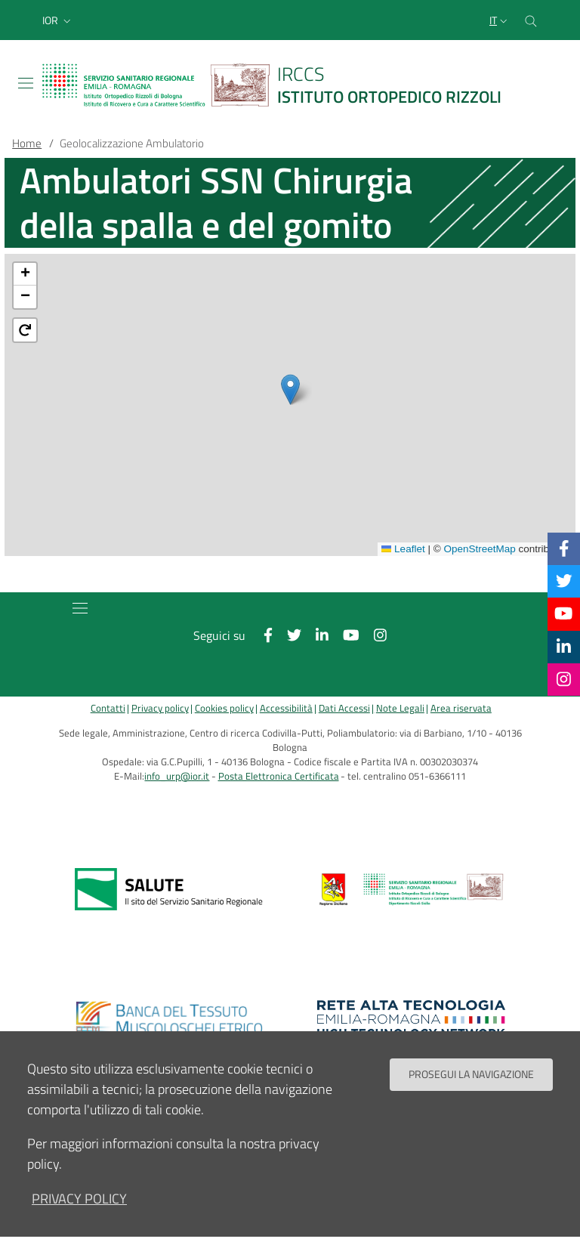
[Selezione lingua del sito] (500, 20)
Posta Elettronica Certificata (278, 776)
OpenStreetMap (479, 549)
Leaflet (403, 549)
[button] (58, 20)
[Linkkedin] (564, 647)
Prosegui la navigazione (471, 1074)
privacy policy (79, 1198)
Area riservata (461, 708)
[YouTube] (563, 613)
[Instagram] (564, 679)
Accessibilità (286, 708)
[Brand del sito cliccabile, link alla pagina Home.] (281, 85)
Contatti (108, 708)
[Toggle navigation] (26, 83)
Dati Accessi (344, 708)
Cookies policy (224, 708)
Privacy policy (160, 708)
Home (27, 143)
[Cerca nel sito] (531, 20)
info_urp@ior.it (176, 776)
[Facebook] (564, 548)
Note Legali (400, 708)
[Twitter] (564, 581)
